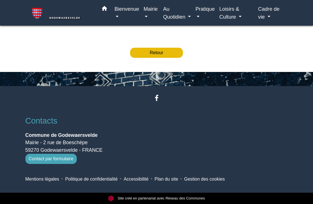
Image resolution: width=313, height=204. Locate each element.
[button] (104, 9)
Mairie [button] (151, 9)
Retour (156, 52)
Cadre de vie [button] (269, 13)
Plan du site (166, 179)
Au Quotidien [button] (175, 13)
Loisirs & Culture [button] (229, 13)
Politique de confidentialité (91, 179)
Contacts (41, 120)
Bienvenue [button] (127, 9)
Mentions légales (42, 179)
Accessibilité (136, 179)
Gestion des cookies (204, 179)
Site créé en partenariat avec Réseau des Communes (156, 198)
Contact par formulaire (51, 158)
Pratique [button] (205, 9)
